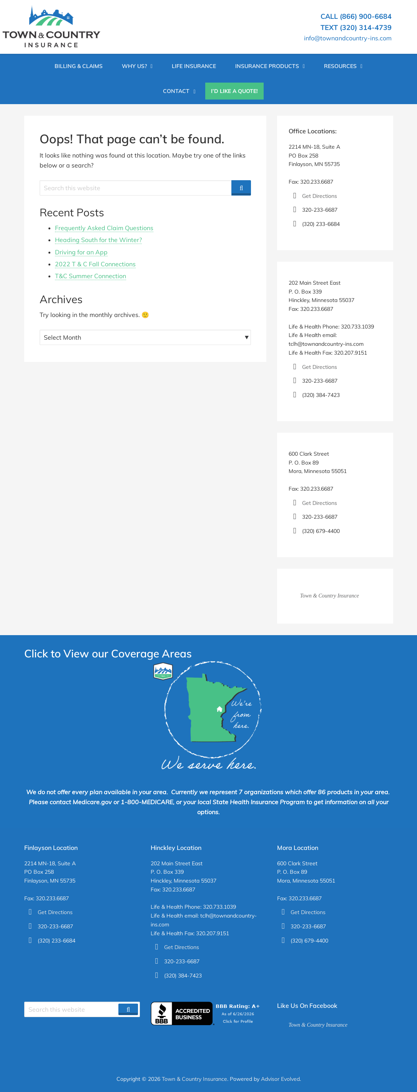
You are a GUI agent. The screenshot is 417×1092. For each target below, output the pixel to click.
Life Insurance (194, 66)
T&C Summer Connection (90, 276)
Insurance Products (267, 66)
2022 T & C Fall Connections (95, 264)
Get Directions (319, 196)
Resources (340, 66)
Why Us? (134, 66)
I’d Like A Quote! (234, 91)
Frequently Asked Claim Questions (104, 228)
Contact (176, 91)
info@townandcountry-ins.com (348, 38)
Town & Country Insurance (329, 596)
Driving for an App (81, 252)
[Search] (241, 188)
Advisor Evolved (280, 1078)
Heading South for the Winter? (98, 240)
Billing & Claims (79, 66)
